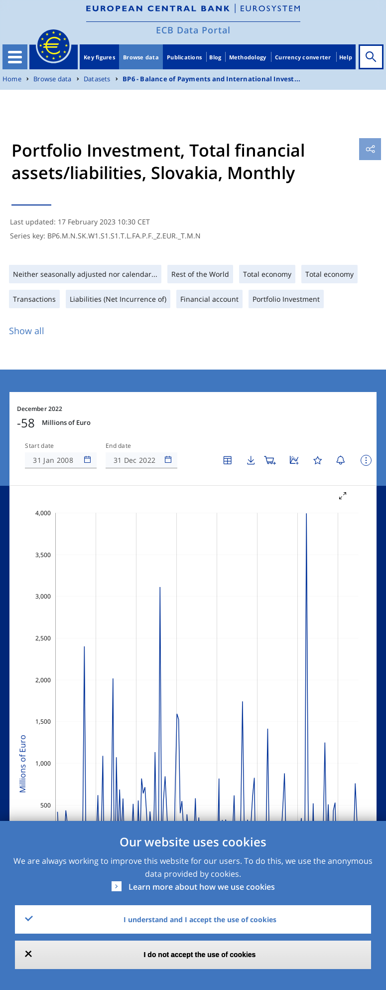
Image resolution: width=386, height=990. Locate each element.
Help (345, 57)
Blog (215, 57)
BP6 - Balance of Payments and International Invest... (211, 79)
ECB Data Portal (193, 30)
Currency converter (303, 57)
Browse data (141, 57)
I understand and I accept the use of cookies (200, 919)
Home (11, 79)
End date (118, 446)
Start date (39, 446)
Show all (26, 331)
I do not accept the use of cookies (200, 955)
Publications (184, 57)
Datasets (97, 79)
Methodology (247, 57)
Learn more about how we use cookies (202, 886)
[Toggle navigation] (14, 56)
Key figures (99, 57)
